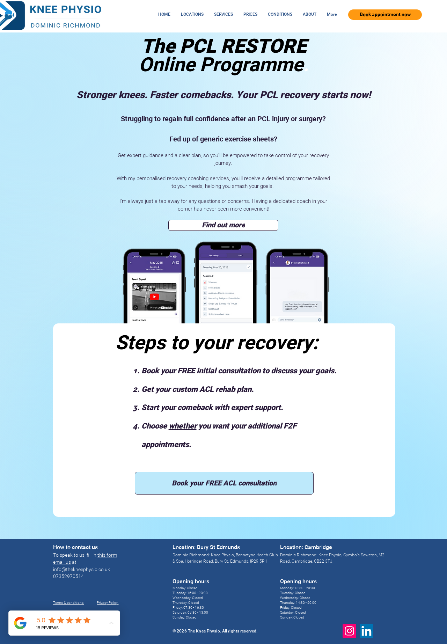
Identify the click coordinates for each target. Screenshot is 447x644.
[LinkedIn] (366, 631)
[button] (192, 14)
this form (107, 555)
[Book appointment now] (385, 14)
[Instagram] (349, 631)
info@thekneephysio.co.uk (81, 569)
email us (62, 562)
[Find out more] (223, 225)
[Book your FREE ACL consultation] (224, 483)
